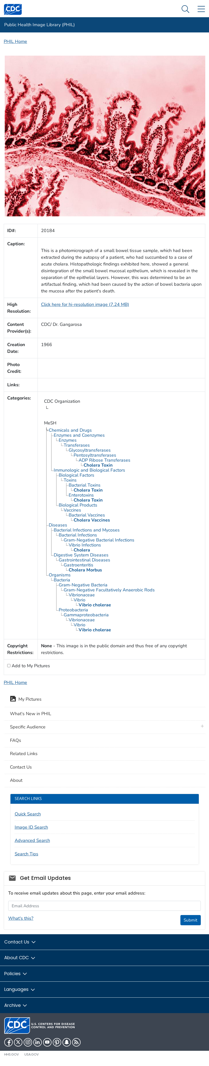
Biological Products (78, 505)
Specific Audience (28, 727)
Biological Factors (76, 475)
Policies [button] (16, 973)
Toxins (70, 480)
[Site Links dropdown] (201, 9)
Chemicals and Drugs (70, 430)
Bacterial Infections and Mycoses (87, 530)
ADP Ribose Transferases (104, 460)
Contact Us (21, 767)
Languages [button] (20, 989)
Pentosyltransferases (95, 455)
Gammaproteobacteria (86, 615)
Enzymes (68, 440)
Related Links (24, 754)
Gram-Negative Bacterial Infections (99, 540)
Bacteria (62, 580)
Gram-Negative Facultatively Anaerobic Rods (109, 590)
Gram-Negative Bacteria (83, 585)
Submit (190, 920)
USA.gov (31, 1054)
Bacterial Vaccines (87, 515)
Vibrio (79, 600)
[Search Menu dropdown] (185, 9)
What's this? (20, 918)
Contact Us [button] (20, 942)
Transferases (77, 445)
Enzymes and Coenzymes (79, 435)
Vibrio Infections (85, 545)
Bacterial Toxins (85, 485)
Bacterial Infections (78, 535)
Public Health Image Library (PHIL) (39, 25)
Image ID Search (31, 827)
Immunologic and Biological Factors (89, 470)
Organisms (60, 575)
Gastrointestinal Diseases (84, 560)
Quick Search (28, 814)
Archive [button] (16, 1005)
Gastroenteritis (78, 565)
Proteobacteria (73, 610)
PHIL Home (15, 41)
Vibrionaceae (82, 595)
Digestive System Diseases (81, 555)
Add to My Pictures (30, 666)
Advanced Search (32, 840)
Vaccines (72, 510)
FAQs (15, 740)
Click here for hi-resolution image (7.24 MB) (85, 304)
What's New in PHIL (30, 714)
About (16, 780)
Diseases (58, 525)
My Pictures (26, 700)
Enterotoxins (81, 495)
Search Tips (26, 854)
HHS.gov (11, 1054)
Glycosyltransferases (90, 450)
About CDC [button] (20, 957)
